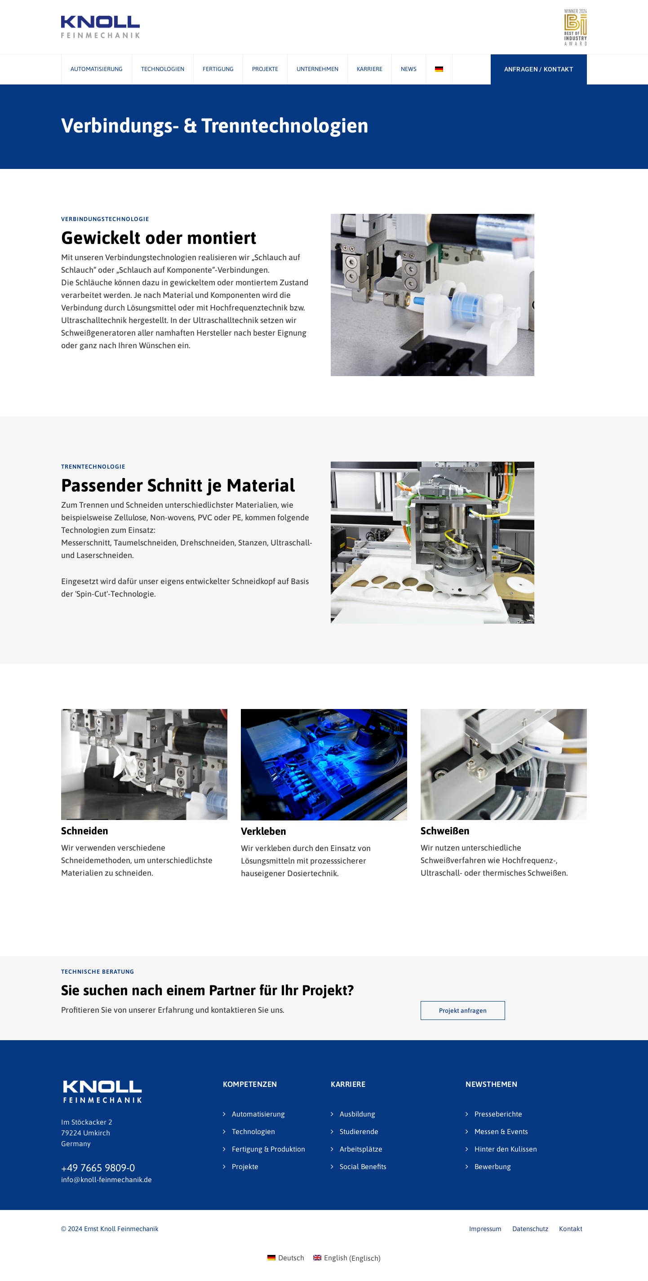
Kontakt (570, 1228)
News (409, 69)
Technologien (162, 69)
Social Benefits (363, 1166)
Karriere (369, 69)
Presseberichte (498, 1114)
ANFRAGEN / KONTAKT (538, 69)
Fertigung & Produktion (268, 1149)
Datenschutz (530, 1228)
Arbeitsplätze (361, 1149)
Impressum (485, 1228)
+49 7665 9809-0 (98, 1168)
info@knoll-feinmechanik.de (106, 1179)
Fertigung (218, 69)
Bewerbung (493, 1166)
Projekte (265, 69)
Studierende (359, 1131)
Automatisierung (97, 69)
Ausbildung (357, 1114)
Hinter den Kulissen (506, 1149)
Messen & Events (501, 1131)
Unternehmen (317, 69)
